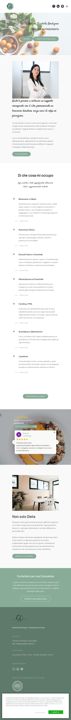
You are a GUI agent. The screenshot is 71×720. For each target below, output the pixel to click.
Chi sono (26, 39)
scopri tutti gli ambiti (24, 556)
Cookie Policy (59, 704)
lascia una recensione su (25, 426)
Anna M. (26, 433)
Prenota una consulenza (46, 39)
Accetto (56, 712)
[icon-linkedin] (59, 6)
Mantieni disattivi (40, 712)
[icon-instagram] (62, 6)
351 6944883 (32, 641)
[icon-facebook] (54, 6)
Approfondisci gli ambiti (35, 396)
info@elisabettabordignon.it (25, 644)
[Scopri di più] (21, 220)
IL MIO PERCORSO (21, 154)
